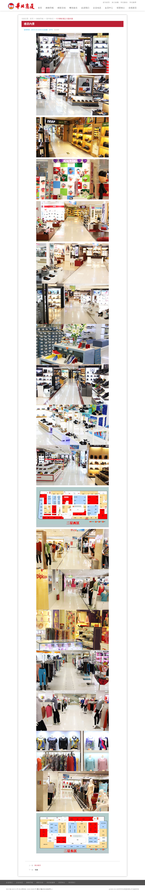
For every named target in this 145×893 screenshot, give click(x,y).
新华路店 (50, 19)
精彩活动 (62, 8)
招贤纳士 (121, 8)
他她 (36, 870)
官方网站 (22, 6)
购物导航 (50, 8)
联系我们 (72, 882)
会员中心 (109, 8)
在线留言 (133, 8)
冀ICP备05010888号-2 (44, 889)
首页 (40, 8)
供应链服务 (51, 882)
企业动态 (97, 8)
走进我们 (85, 8)
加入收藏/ (115, 2)
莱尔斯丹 (38, 865)
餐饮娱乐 (73, 8)
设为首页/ (106, 2)
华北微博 (133, 2)
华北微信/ (124, 2)
